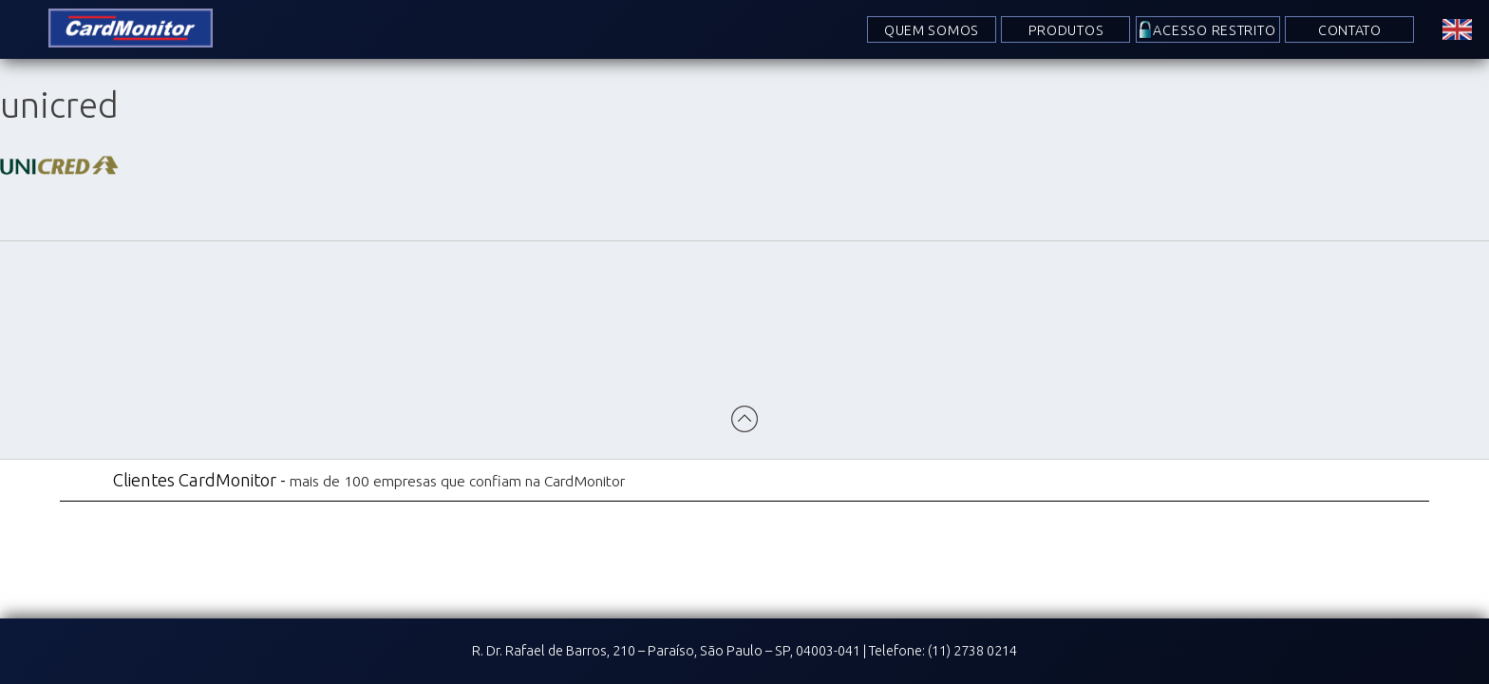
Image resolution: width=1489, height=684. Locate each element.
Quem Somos (931, 30)
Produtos (1066, 30)
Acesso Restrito (1215, 30)
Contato (1350, 30)
